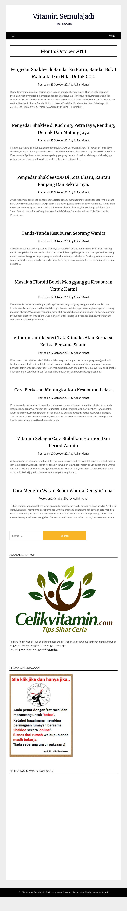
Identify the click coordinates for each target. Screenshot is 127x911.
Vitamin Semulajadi (63, 16)
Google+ (52, 663)
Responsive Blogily (82, 906)
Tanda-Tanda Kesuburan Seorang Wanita (63, 233)
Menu (112, 35)
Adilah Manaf (82, 84)
